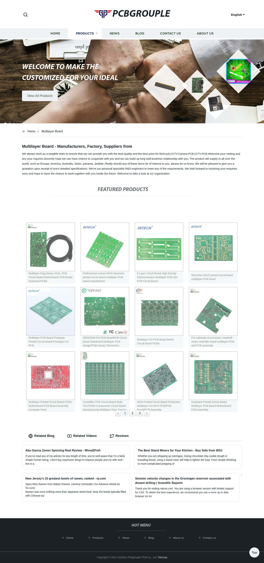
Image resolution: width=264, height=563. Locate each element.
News (115, 33)
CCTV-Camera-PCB (181, 153)
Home (55, 33)
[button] (25, 15)
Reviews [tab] (119, 436)
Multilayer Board (52, 131)
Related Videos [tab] (82, 436)
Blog (139, 33)
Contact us (170, 33)
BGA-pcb (164, 153)
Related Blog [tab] (41, 436)
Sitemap (162, 557)
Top (254, 551)
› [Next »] (146, 413)
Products (85, 33)
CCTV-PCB (200, 153)
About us (205, 33)
